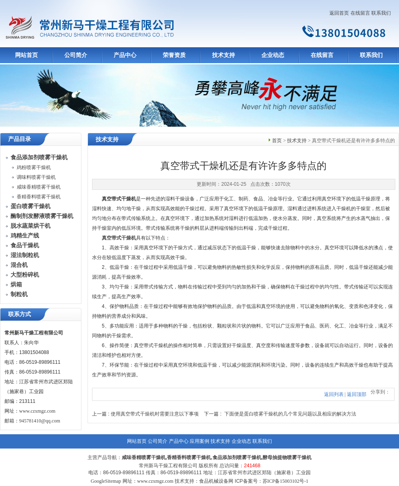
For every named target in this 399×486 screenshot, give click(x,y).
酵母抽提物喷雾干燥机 (287, 457)
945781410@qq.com (39, 421)
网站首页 (26, 55)
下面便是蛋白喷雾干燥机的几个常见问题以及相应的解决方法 (290, 414)
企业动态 (272, 55)
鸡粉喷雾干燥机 (34, 167)
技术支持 (223, 55)
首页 (277, 140)
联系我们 (381, 13)
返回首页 (339, 13)
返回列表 (334, 394)
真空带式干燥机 (119, 238)
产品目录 (19, 139)
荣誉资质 (174, 55)
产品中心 (125, 55)
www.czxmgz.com (37, 411)
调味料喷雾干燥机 (36, 177)
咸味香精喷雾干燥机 (39, 187)
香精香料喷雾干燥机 (39, 197)
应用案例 (199, 441)
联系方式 (19, 314)
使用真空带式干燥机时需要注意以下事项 (155, 414)
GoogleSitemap (106, 481)
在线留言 (360, 13)
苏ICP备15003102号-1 (286, 481)
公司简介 (75, 55)
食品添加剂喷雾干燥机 (237, 457)
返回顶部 (356, 394)
